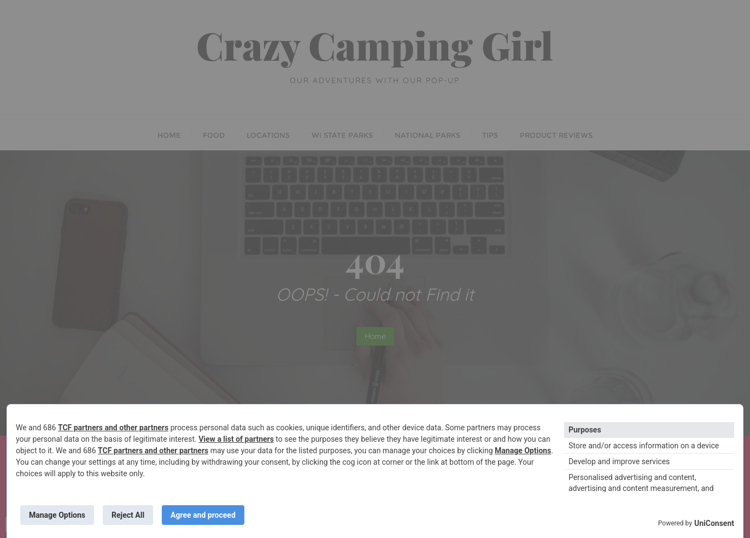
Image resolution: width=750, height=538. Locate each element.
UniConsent (714, 523)
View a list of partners (236, 439)
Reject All (128, 515)
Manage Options (523, 450)
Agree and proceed (203, 515)
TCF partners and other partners (113, 427)
